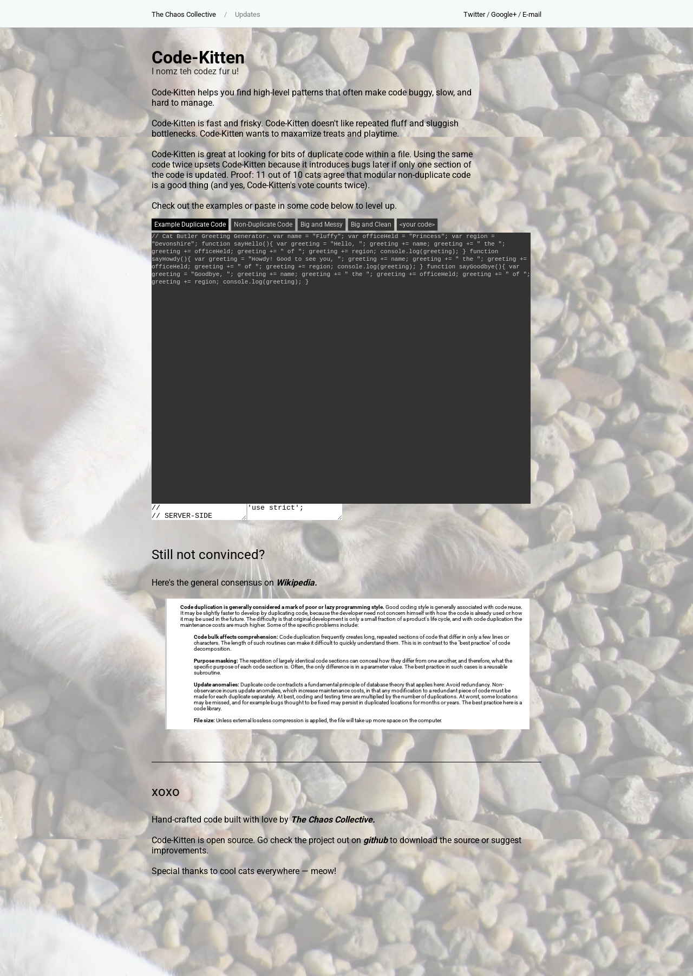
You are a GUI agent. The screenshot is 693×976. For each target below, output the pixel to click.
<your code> (417, 224)
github (375, 840)
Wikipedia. (296, 582)
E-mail (531, 14)
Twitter (474, 14)
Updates (247, 14)
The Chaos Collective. (333, 819)
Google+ (504, 14)
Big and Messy (321, 224)
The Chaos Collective (184, 14)
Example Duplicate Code (190, 224)
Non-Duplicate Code (263, 224)
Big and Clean (371, 224)
